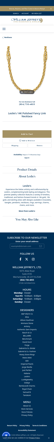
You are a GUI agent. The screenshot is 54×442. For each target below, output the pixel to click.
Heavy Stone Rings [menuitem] (27, 354)
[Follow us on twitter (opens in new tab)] (26, 259)
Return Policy (12, 425)
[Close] (50, 8)
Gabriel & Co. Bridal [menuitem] (27, 348)
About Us (27, 406)
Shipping (14, 146)
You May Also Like (27, 219)
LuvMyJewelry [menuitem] (27, 379)
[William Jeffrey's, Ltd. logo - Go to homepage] (27, 20)
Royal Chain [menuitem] (27, 389)
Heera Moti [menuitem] (27, 357)
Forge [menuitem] (27, 345)
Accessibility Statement (27, 430)
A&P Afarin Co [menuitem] (27, 314)
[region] (27, 70)
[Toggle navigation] (4, 28)
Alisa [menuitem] (27, 317)
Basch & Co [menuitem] (27, 332)
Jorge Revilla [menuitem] (27, 367)
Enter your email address (27, 241)
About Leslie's (27, 176)
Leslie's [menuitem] (27, 376)
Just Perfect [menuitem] (27, 370)
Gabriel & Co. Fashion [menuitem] (27, 351)
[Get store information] (27, 283)
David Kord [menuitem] (27, 342)
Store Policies (26, 412)
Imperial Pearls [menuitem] (27, 364)
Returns (39, 146)
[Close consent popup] (49, 438)
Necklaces (8, 37)
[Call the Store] (27, 280)
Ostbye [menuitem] (27, 383)
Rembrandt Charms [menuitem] (27, 386)
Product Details (27, 169)
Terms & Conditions (39, 425)
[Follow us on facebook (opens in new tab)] (20, 259)
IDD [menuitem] (27, 361)
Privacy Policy (27, 415)
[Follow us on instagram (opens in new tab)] (33, 259)
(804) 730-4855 (27, 104)
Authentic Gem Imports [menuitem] (27, 329)
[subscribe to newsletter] (40, 246)
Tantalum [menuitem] (27, 395)
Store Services (27, 409)
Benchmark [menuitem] (27, 339)
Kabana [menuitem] (27, 373)
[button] (15, 13)
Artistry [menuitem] (27, 326)
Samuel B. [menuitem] (27, 392)
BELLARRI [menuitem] (27, 336)
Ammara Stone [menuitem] (27, 323)
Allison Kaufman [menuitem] (27, 320)
